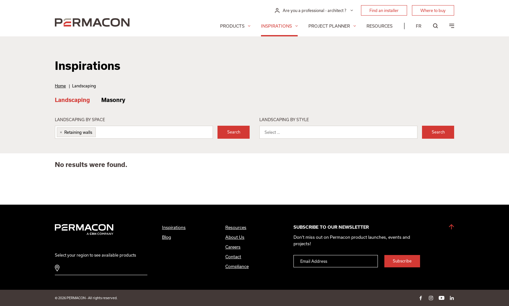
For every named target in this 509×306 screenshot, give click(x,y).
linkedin (452, 298)
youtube (441, 298)
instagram (431, 298)
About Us (234, 237)
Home (60, 85)
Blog (166, 237)
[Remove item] (59, 132)
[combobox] (134, 132)
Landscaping (72, 100)
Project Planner (329, 26)
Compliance (237, 266)
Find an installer (384, 10)
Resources (379, 26)
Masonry (113, 100)
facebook (420, 298)
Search (233, 132)
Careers (233, 246)
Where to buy (433, 10)
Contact (233, 256)
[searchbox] (102, 133)
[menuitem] (418, 26)
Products (232, 26)
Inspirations (276, 26)
